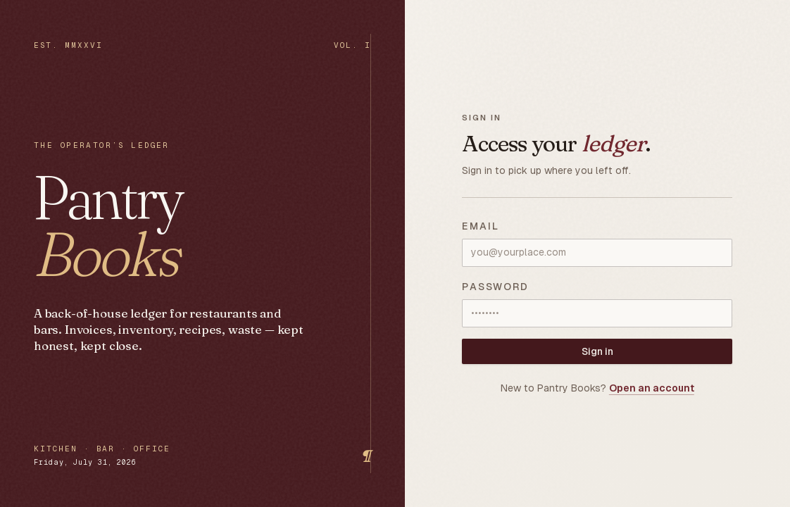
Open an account (651, 388)
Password (495, 286)
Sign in (597, 351)
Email (480, 226)
